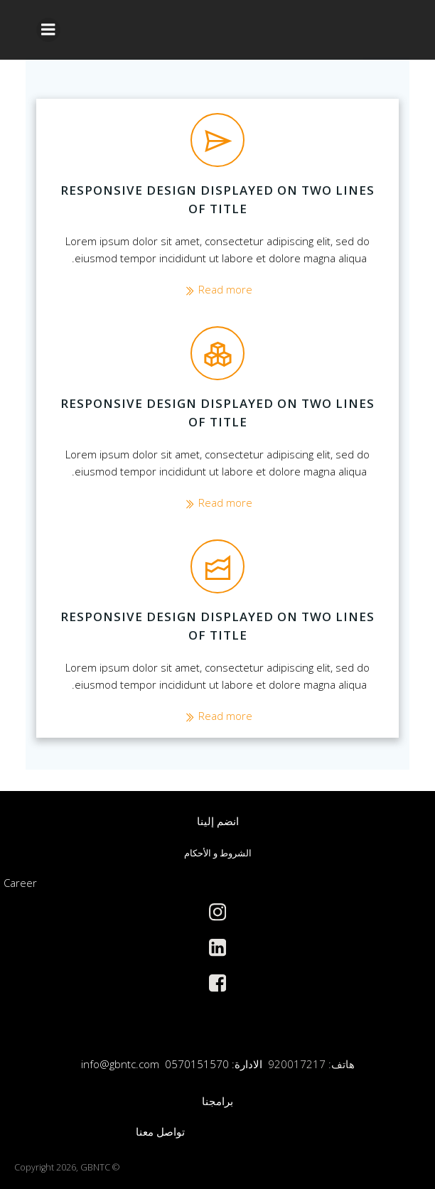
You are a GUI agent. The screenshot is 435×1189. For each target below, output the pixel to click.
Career (20, 883)
